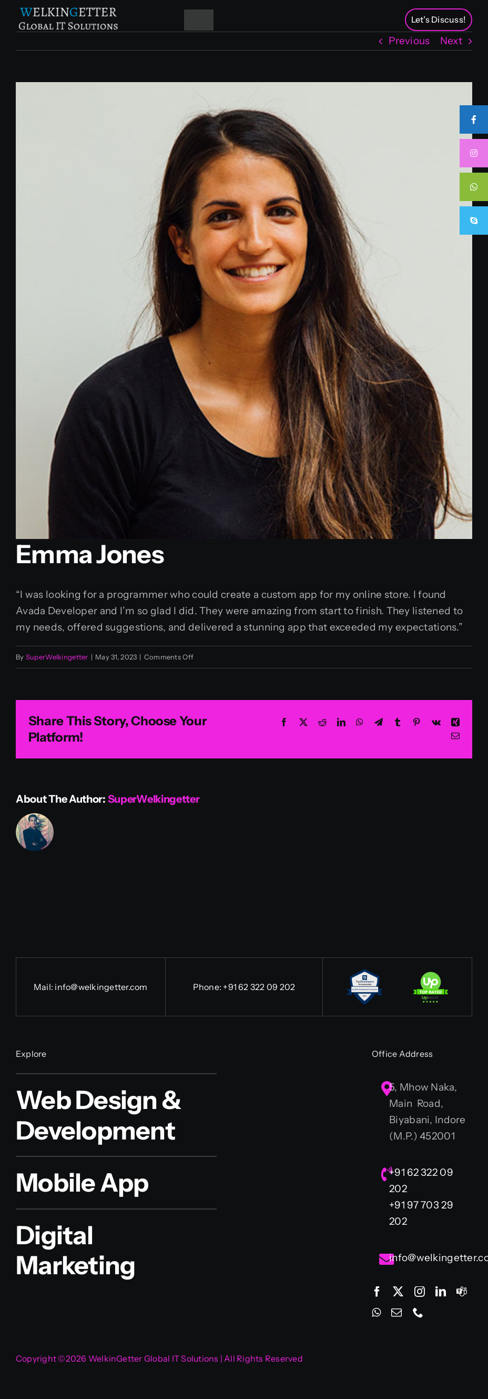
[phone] (418, 1312)
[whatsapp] (376, 1312)
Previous (409, 41)
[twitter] (398, 1291)
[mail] (396, 1312)
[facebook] (377, 1291)
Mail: (44, 987)
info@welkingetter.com (101, 987)
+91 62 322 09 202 (259, 987)
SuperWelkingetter (57, 657)
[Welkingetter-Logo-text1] (68, 10)
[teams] (461, 1291)
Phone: (208, 987)
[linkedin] (440, 1291)
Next (451, 41)
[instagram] (419, 1291)
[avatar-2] (244, 310)
